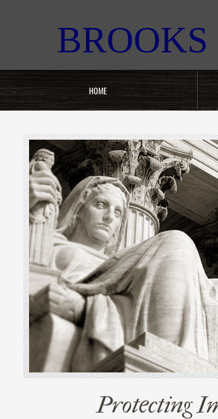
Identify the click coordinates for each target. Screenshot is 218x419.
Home (98, 90)
